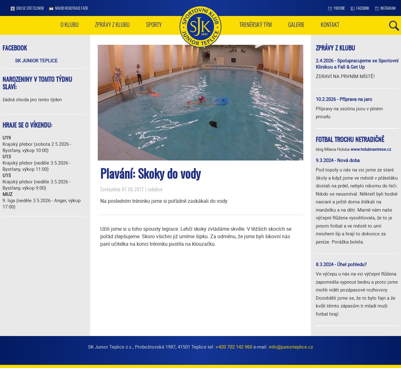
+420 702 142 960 (234, 347)
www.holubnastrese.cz (371, 149)
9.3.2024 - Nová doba (338, 160)
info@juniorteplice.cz (291, 347)
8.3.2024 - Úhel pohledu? (341, 264)
